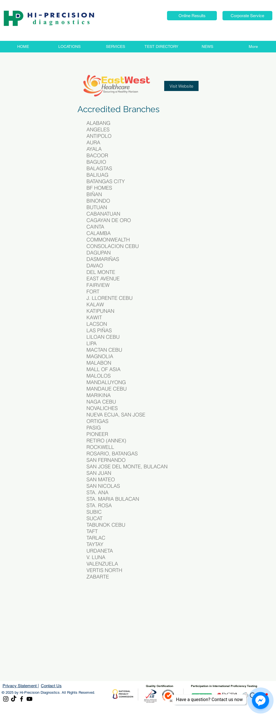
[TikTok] (13, 698)
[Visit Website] (181, 86)
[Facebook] (21, 698)
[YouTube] (29, 698)
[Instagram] (5, 698)
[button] (192, 15)
